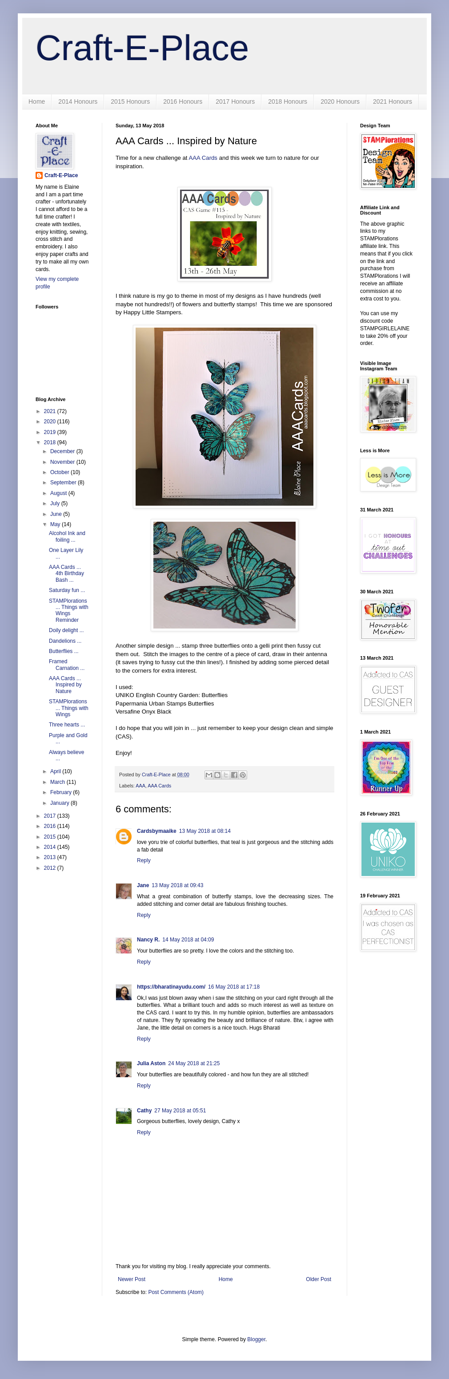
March (58, 782)
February (61, 792)
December (63, 451)
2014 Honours (77, 101)
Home (36, 101)
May (56, 524)
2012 (50, 868)
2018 (50, 442)
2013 (50, 857)
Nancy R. (148, 940)
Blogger (256, 1339)
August (59, 493)
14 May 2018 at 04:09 (188, 940)
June (56, 514)
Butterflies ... (64, 651)
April (56, 771)
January (60, 803)
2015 (50, 837)
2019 (50, 432)
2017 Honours (235, 101)
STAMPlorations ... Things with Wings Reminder (68, 610)
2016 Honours (182, 101)
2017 (50, 816)
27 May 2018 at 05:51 (180, 1110)
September (64, 482)
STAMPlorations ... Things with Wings (68, 708)
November (63, 462)
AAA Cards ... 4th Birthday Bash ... (66, 573)
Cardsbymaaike (156, 831)
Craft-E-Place (142, 48)
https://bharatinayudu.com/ (171, 987)
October (60, 472)
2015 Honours (130, 101)
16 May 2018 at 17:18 (234, 987)
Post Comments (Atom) (176, 1292)
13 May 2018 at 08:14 (205, 831)
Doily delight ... (66, 630)
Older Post (318, 1279)
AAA (140, 785)
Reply (144, 860)
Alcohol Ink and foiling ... (67, 536)
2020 (50, 421)
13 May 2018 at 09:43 (177, 885)
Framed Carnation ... (66, 664)
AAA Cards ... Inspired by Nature (65, 684)
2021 (50, 411)
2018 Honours (287, 101)
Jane (143, 885)
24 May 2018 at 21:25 (194, 1063)
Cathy (144, 1110)
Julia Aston (151, 1063)
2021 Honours (392, 101)
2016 (50, 826)
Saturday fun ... (67, 590)
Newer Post (131, 1279)
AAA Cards (202, 157)
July (55, 503)
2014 (50, 847)
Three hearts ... (67, 725)
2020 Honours (340, 101)
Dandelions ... (65, 641)
